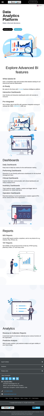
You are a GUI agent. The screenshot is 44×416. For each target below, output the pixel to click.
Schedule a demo (8, 29)
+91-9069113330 (8, 391)
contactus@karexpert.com (9, 394)
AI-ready (20, 89)
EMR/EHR (16, 106)
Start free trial (18, 29)
